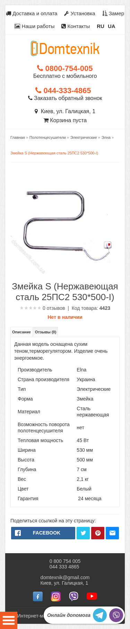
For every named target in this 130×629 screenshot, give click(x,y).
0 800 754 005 (65, 561)
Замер (113, 13)
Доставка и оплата (32, 13)
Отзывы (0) (45, 332)
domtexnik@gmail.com (65, 577)
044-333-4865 (63, 90)
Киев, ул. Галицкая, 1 (65, 111)
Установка (79, 13)
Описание (21, 332)
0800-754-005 (65, 68)
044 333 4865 (64, 566)
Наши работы (34, 26)
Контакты (75, 26)
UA (111, 26)
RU (100, 26)
